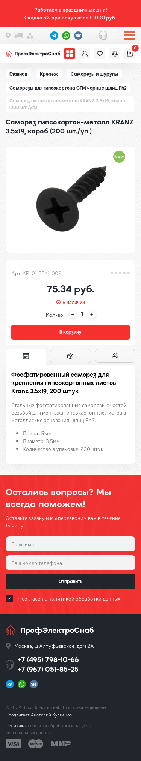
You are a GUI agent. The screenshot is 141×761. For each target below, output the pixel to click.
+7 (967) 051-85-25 (48, 669)
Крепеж (49, 74)
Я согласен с (68, 598)
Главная (18, 74)
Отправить (70, 581)
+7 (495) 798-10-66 (48, 659)
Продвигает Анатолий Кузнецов (39, 715)
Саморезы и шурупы (94, 74)
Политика (16, 725)
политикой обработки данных (84, 598)
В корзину (70, 332)
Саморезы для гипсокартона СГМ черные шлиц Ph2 (68, 88)
